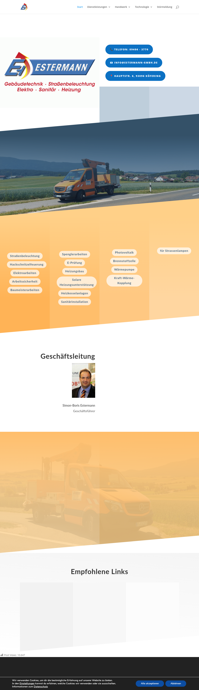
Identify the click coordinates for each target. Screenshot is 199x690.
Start (80, 7)
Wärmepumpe (124, 269)
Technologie (142, 7)
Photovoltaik (124, 252)
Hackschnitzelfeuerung (27, 264)
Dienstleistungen (97, 7)
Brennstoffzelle (124, 261)
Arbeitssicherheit (24, 281)
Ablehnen (176, 683)
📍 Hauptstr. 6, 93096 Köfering (135, 76)
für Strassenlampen (174, 251)
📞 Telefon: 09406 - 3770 (129, 49)
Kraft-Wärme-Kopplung (124, 280)
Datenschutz (41, 686)
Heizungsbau (74, 271)
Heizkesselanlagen (74, 293)
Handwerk (121, 7)
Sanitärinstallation (74, 302)
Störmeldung (164, 7)
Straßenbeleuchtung (25, 256)
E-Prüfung (74, 262)
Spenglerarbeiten (74, 254)
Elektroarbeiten (24, 273)
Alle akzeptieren (150, 683)
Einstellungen (27, 683)
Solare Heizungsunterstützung (77, 282)
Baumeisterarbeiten (24, 290)
